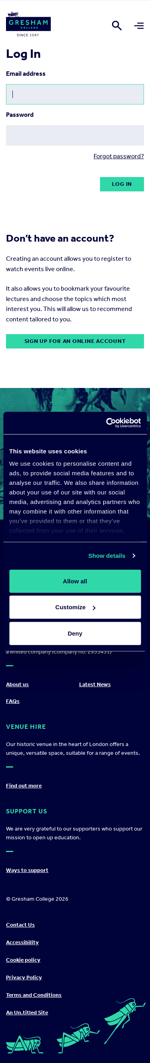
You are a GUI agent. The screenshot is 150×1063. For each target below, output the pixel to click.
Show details (107, 555)
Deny (75, 633)
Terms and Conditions (34, 995)
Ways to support (27, 870)
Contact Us (20, 924)
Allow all (75, 580)
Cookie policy (23, 960)
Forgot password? (119, 156)
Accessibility (22, 942)
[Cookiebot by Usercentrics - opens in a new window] (107, 423)
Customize (75, 607)
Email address (26, 73)
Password (20, 114)
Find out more (24, 785)
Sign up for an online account (75, 341)
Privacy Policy (24, 977)
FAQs (13, 701)
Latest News (95, 684)
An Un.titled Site (27, 1012)
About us (17, 684)
